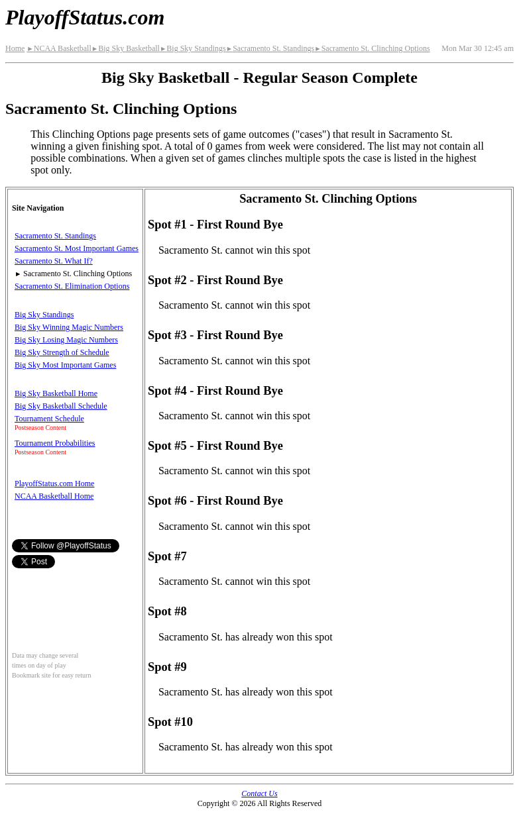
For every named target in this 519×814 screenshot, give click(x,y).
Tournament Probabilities (55, 443)
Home (15, 48)
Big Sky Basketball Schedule (61, 406)
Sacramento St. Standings (270, 48)
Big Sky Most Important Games (65, 365)
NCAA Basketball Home (54, 496)
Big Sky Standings (193, 48)
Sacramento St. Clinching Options (372, 48)
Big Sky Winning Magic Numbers (69, 327)
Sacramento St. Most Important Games (77, 248)
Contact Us (259, 793)
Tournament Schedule (49, 418)
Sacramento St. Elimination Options (72, 286)
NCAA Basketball (59, 48)
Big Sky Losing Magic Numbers (66, 339)
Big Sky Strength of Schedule (62, 352)
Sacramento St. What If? (54, 261)
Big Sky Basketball (125, 48)
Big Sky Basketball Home (56, 393)
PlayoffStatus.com (84, 17)
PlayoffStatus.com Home (54, 483)
